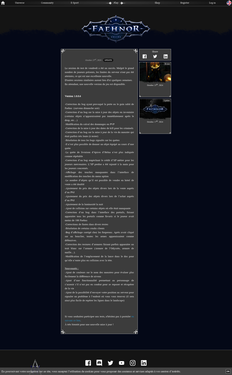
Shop (157, 2)
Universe (19, 2)
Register (185, 2)
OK (228, 371)
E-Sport (75, 2)
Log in (212, 2)
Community (47, 2)
